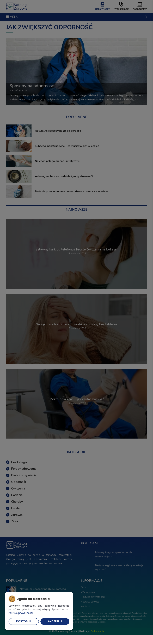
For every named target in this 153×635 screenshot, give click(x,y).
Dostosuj (23, 621)
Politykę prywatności (21, 613)
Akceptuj (55, 621)
